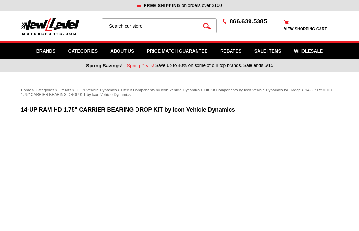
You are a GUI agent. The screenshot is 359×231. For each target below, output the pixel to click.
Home (26, 90)
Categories (83, 51)
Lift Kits (64, 90)
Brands (46, 51)
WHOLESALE (308, 51)
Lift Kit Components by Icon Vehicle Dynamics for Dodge (252, 90)
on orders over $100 (179, 5)
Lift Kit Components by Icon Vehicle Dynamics (160, 90)
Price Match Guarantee (177, 51)
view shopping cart (305, 29)
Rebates (230, 51)
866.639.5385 (248, 21)
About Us (122, 51)
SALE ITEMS (267, 51)
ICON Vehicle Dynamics (96, 90)
